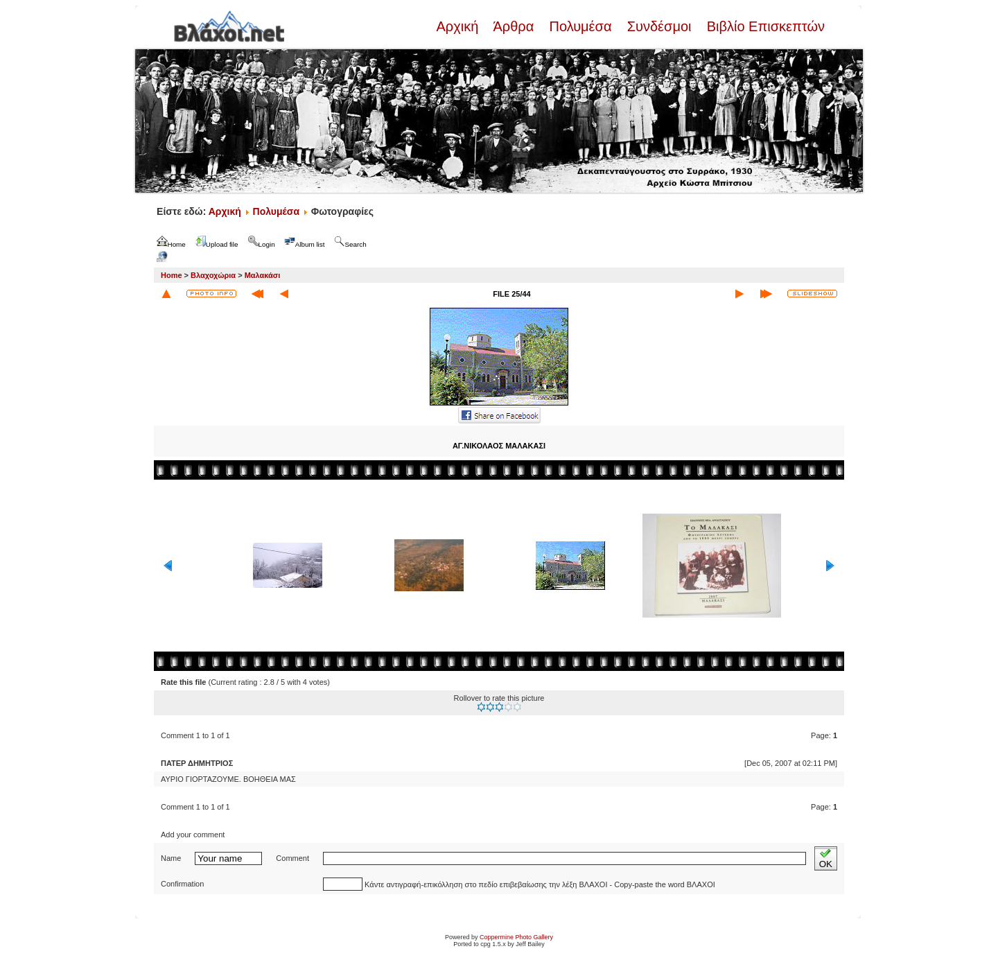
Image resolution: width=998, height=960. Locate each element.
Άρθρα (514, 26)
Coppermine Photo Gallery (516, 937)
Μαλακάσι (263, 275)
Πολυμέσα (580, 26)
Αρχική (459, 26)
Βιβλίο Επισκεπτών (764, 26)
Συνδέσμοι (659, 26)
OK (825, 858)
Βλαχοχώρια (213, 275)
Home (171, 275)
